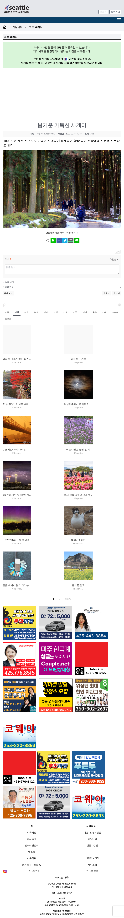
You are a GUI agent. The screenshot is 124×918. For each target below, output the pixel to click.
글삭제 (117, 293)
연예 (104, 312)
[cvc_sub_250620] (19, 767)
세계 (85, 312)
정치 (26, 312)
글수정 (106, 293)
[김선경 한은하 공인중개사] (19, 695)
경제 (46, 312)
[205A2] (19, 802)
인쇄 (118, 251)
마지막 (68, 598)
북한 (36, 312)
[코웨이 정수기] (88, 802)
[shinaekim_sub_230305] (19, 659)
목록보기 (8, 293)
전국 (75, 312)
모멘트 (8, 318)
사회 (65, 312)
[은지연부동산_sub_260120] (91, 622)
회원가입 (115, 11)
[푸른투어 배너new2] (88, 767)
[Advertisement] (63, 93)
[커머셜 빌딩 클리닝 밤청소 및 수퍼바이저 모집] (56, 695)
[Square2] (91, 695)
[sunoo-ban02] (55, 658)
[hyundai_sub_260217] (53, 802)
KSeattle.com (69, 883)
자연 (17, 312)
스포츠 (115, 312)
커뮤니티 (17, 27)
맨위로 (62, 878)
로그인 (103, 11)
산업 (56, 312)
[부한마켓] (53, 767)
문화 (95, 312)
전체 (7, 312)
